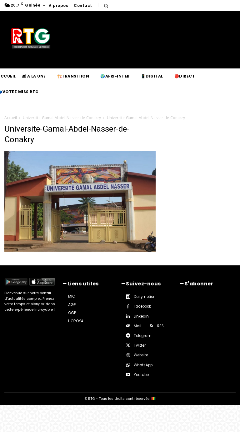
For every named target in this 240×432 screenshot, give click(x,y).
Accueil (10, 117)
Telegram (142, 335)
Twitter (139, 344)
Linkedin (141, 315)
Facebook (142, 305)
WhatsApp (143, 364)
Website (141, 354)
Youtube (141, 374)
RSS (160, 325)
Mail (137, 325)
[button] (106, 5)
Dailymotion (144, 296)
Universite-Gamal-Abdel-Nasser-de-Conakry (62, 117)
